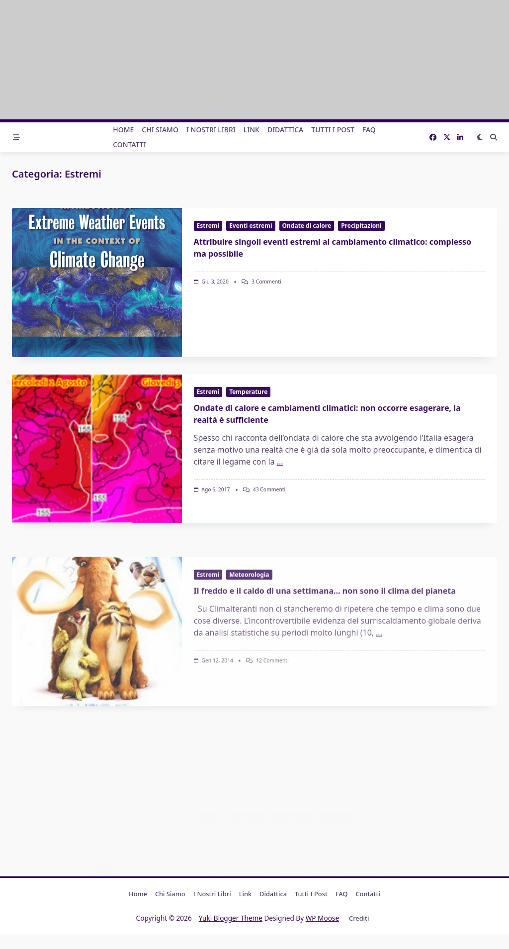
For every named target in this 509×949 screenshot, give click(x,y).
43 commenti (269, 572)
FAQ (369, 129)
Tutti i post (332, 129)
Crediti (359, 918)
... (280, 544)
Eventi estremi (250, 225)
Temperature (248, 475)
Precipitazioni (361, 225)
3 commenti (266, 281)
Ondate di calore (307, 225)
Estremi (208, 225)
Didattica (285, 129)
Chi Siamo (160, 129)
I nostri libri (211, 129)
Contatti (129, 144)
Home (123, 129)
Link (251, 129)
